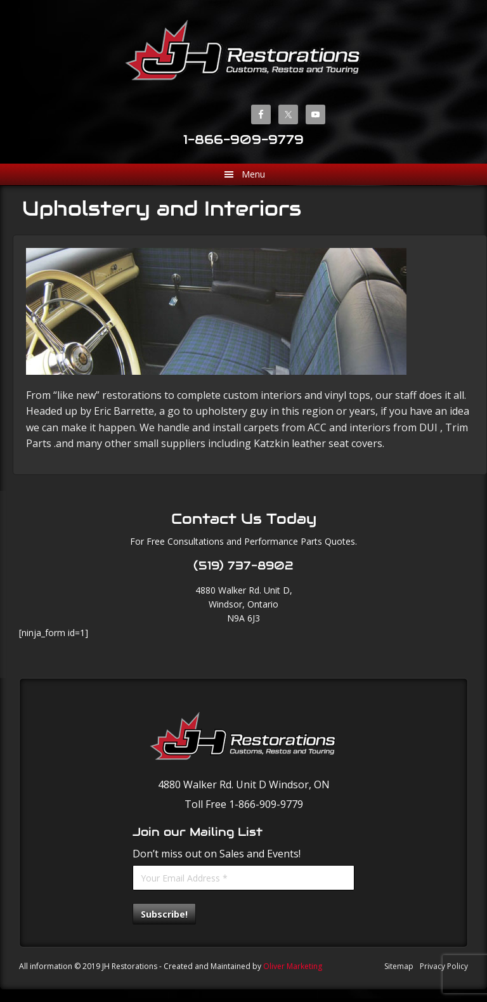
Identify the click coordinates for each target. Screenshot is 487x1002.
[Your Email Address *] (243, 877)
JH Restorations (243, 50)
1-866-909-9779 (243, 139)
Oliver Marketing (292, 966)
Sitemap (398, 966)
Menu (253, 174)
